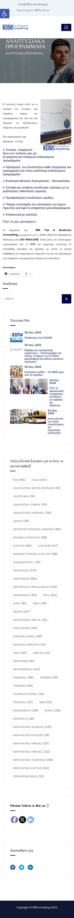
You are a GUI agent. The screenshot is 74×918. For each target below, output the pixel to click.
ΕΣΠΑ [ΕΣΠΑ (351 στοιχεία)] (20, 603)
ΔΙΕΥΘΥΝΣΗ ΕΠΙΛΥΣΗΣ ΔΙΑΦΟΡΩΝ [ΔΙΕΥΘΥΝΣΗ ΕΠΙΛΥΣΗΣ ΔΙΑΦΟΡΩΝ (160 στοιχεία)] (37, 529)
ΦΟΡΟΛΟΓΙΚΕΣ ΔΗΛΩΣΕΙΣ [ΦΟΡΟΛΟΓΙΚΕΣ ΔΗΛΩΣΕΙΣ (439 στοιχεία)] (32, 727)
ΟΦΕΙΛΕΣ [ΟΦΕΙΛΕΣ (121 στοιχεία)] (41, 653)
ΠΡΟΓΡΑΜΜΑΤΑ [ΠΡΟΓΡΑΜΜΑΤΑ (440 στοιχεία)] (26, 669)
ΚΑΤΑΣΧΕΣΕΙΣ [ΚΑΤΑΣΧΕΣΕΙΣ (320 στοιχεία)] (25, 628)
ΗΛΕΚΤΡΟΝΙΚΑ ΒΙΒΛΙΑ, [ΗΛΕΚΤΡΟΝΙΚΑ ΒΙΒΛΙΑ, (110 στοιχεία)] (30, 620)
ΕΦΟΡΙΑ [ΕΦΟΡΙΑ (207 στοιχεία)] (21, 611)
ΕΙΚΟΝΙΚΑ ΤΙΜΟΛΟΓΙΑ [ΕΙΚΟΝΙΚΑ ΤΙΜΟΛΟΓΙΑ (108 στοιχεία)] (30, 537)
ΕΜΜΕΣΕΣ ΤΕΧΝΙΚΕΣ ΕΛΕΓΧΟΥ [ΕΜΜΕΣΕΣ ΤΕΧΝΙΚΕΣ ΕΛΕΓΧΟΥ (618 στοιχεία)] (35, 554)
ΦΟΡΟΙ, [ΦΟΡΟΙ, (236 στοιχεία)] (53, 710)
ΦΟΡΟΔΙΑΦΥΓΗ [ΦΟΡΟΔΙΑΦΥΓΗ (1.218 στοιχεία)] (26, 710)
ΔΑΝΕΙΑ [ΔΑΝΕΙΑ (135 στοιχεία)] (21, 521)
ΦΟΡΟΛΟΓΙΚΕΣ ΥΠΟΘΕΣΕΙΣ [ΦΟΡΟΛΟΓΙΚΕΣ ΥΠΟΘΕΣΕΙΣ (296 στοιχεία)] (33, 760)
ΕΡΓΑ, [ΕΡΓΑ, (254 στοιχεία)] (50, 595)
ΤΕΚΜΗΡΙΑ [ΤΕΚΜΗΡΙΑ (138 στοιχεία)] (23, 686)
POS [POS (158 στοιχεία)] (19, 480)
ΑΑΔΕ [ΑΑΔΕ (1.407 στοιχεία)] (39, 480)
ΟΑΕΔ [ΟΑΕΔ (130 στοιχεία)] (20, 653)
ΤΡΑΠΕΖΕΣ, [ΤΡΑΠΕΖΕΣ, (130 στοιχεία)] (23, 702)
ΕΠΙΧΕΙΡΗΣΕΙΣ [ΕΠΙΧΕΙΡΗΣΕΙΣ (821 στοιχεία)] (25, 595)
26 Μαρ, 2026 (32, 332)
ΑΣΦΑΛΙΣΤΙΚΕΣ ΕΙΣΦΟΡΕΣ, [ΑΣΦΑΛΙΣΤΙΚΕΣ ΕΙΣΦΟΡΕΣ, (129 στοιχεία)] (32, 513)
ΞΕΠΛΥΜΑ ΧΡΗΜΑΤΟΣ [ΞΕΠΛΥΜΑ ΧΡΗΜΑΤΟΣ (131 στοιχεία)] (29, 644)
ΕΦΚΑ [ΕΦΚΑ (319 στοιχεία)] (40, 603)
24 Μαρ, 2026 (54, 381)
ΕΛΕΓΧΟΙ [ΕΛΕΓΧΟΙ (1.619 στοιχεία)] (22, 546)
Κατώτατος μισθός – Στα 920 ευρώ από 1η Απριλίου (44, 373)
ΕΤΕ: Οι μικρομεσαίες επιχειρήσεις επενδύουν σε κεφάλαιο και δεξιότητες (56, 396)
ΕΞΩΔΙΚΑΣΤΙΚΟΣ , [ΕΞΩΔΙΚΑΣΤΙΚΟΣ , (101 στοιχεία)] (27, 562)
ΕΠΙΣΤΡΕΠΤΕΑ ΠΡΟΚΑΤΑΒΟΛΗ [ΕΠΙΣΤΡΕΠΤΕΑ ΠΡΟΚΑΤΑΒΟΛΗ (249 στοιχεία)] (35, 587)
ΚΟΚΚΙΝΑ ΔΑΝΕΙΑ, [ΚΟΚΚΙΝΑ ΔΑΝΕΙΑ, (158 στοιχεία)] (27, 636)
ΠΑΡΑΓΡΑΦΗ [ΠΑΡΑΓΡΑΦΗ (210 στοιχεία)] (24, 661)
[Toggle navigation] (66, 27)
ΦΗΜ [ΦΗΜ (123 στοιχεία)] (45, 702)
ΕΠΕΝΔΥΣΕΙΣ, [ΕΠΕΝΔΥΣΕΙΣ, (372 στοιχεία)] (25, 570)
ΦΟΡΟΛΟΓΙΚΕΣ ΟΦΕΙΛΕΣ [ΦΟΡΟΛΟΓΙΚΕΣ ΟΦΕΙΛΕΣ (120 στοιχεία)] (31, 743)
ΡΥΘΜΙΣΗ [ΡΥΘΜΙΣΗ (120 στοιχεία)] (49, 677)
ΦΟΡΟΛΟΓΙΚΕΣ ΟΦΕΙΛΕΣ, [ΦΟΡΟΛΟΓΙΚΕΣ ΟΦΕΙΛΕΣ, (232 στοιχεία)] (31, 751)
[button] (4, 13)
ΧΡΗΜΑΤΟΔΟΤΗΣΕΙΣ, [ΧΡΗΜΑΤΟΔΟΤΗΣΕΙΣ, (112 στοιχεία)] (28, 776)
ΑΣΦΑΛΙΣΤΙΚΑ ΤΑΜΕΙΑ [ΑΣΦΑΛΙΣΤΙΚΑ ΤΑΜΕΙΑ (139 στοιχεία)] (30, 504)
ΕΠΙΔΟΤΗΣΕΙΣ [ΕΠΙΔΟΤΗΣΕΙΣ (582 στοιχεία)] (25, 578)
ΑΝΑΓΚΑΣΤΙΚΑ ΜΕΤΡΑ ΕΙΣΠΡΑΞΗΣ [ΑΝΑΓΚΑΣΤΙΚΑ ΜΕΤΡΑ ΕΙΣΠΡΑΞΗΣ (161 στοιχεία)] (37, 488)
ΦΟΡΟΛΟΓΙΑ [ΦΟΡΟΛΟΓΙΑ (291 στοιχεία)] (23, 719)
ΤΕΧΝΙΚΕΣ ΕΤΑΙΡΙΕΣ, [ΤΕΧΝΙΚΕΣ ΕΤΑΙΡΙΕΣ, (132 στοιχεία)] (28, 694)
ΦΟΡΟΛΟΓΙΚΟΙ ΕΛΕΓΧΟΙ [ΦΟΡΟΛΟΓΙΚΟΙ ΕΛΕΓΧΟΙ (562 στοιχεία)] (31, 768)
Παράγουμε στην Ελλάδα (39, 337)
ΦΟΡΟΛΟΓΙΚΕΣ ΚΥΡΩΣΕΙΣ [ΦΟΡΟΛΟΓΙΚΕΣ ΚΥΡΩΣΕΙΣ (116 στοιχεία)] (31, 735)
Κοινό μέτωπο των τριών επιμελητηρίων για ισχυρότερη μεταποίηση (56, 426)
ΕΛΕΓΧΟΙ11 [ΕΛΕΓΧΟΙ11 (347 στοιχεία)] (48, 546)
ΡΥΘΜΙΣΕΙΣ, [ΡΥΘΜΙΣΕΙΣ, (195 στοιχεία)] (23, 677)
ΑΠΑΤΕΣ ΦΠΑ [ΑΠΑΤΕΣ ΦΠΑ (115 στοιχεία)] (24, 496)
